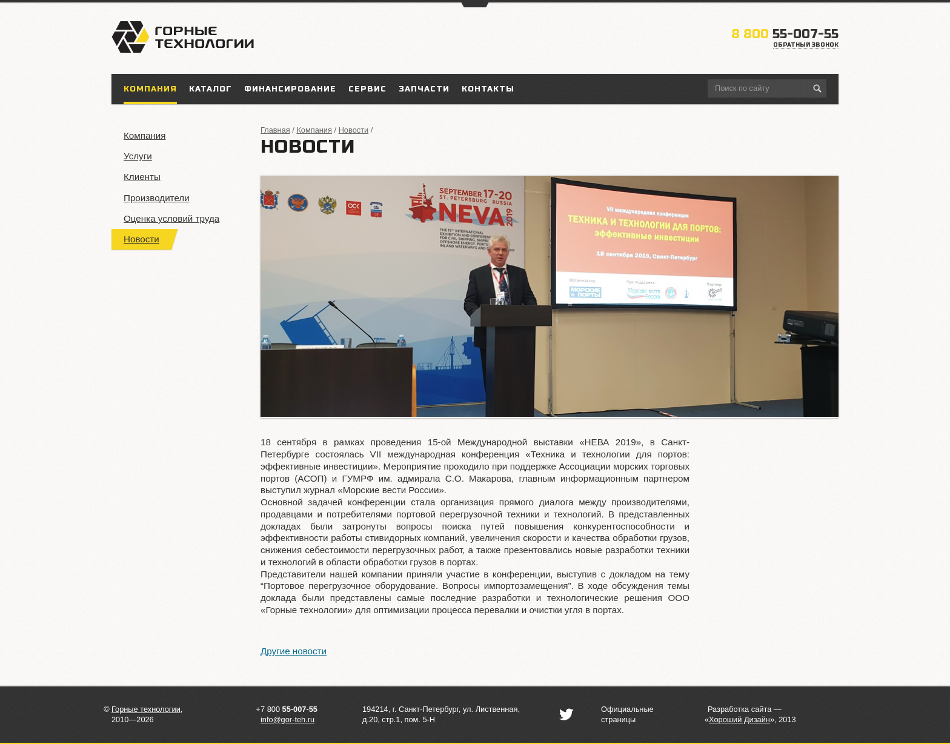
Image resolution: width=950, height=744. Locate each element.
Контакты (488, 89)
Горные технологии (146, 709)
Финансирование (290, 89)
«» (739, 719)
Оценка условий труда (171, 218)
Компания (145, 135)
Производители (157, 198)
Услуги (138, 156)
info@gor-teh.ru (287, 719)
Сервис (367, 89)
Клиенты (142, 176)
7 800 (289, 709)
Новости (141, 239)
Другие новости (294, 651)
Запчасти (424, 89)
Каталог (210, 89)
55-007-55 (785, 34)
